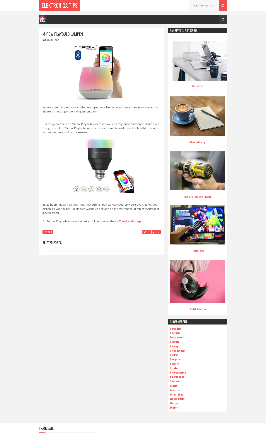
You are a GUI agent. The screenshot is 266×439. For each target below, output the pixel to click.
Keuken (174, 355)
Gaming (174, 346)
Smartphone (177, 377)
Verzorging (176, 394)
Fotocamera (177, 337)
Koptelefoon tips (198, 309)
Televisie (175, 390)
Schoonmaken (178, 372)
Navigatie (175, 359)
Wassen (174, 403)
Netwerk (174, 363)
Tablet (173, 385)
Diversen (48, 232)
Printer (174, 368)
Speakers (175, 381)
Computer (175, 328)
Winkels (174, 407)
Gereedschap (177, 350)
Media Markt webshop (125, 221)
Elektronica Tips (60, 5)
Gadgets (174, 341)
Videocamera (177, 398)
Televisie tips (197, 251)
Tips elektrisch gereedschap (198, 196)
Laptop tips (197, 86)
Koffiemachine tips (198, 142)
